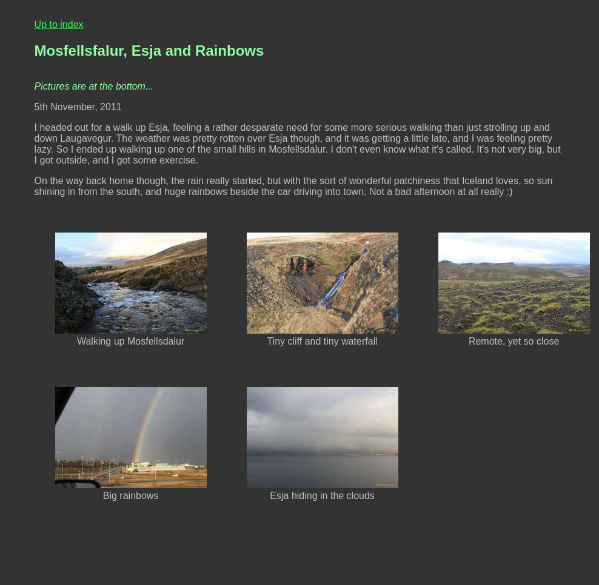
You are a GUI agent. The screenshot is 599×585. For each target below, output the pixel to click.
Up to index (59, 24)
